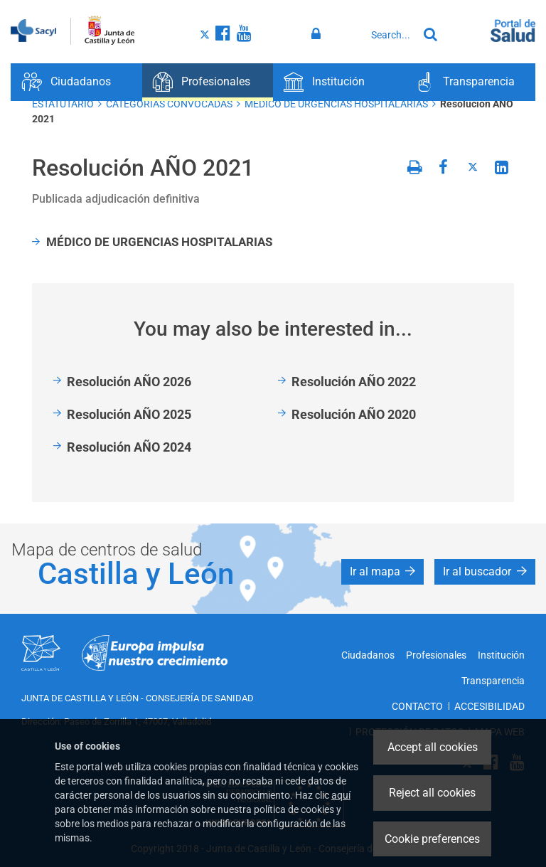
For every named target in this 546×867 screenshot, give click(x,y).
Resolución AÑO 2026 (129, 381)
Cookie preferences (432, 839)
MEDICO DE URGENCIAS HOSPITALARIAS (336, 104)
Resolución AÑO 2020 (353, 414)
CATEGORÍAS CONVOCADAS (169, 104)
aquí (340, 795)
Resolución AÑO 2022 (353, 381)
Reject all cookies (432, 792)
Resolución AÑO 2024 (129, 447)
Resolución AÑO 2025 (129, 414)
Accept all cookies (432, 747)
